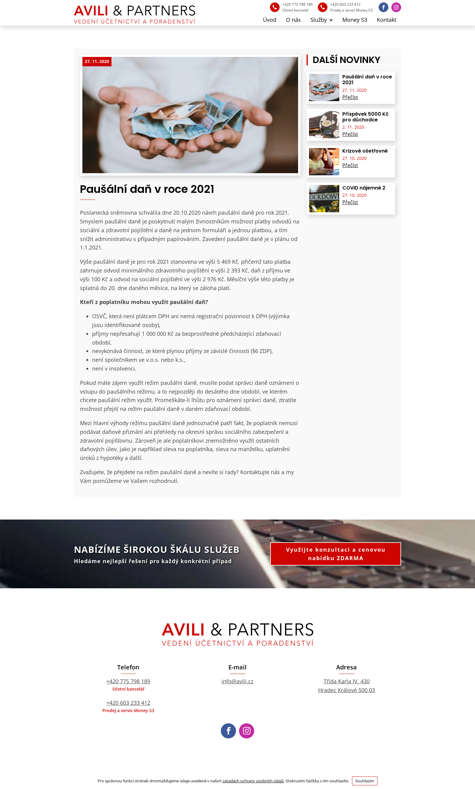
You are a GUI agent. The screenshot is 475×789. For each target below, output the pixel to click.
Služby (322, 19)
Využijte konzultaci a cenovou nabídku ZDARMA (336, 554)
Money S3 (354, 19)
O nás (293, 19)
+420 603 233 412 (128, 702)
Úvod (269, 19)
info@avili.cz (237, 681)
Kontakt (386, 19)
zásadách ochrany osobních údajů (253, 781)
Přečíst (350, 97)
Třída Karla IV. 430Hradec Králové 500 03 (346, 686)
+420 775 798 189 (128, 681)
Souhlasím (364, 781)
